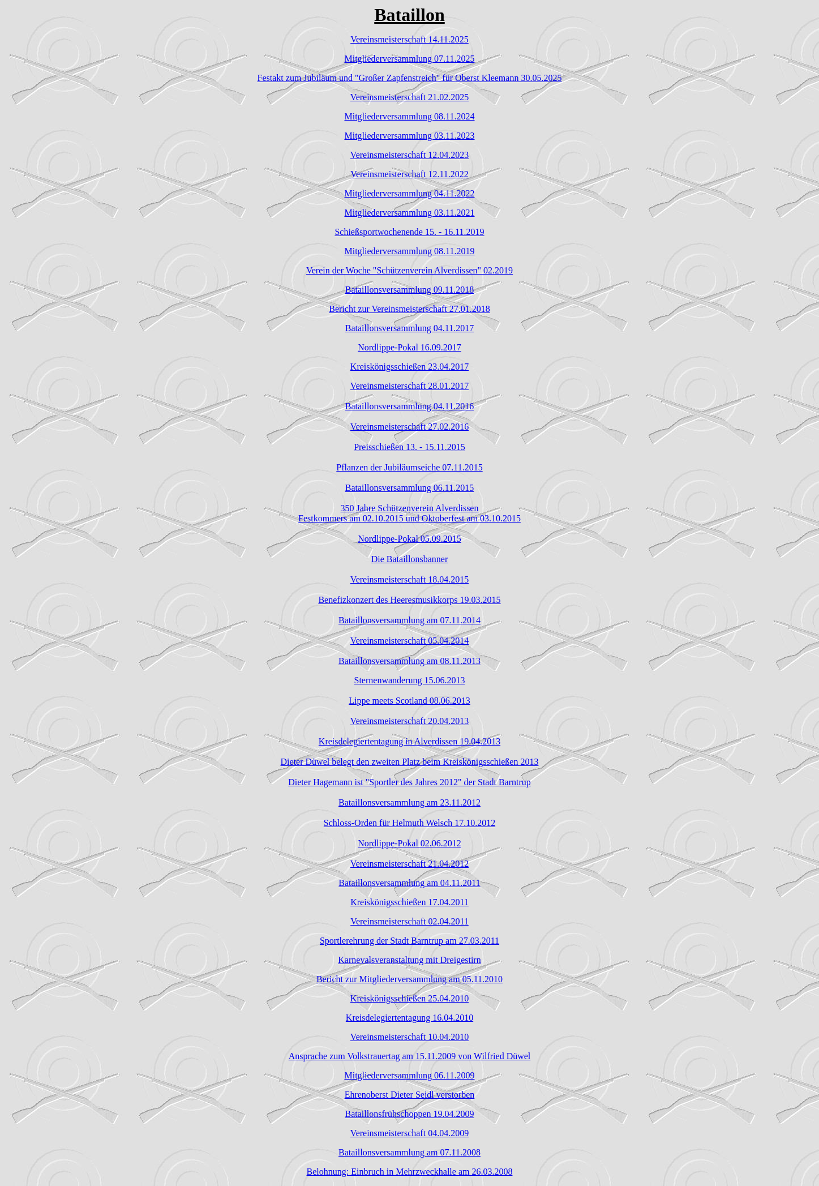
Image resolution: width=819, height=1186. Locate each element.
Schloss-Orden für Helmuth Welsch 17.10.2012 (409, 823)
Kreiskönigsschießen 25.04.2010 (409, 998)
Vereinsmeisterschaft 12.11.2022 (409, 174)
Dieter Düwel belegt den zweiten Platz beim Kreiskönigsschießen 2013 (410, 762)
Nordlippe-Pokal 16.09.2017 (409, 347)
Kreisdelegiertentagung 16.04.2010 (409, 1017)
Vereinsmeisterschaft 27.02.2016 (409, 426)
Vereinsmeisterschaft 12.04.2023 (409, 155)
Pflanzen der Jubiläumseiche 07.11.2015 (409, 467)
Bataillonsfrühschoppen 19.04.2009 (409, 1114)
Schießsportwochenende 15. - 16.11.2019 (409, 232)
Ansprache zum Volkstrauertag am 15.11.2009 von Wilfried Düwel (410, 1056)
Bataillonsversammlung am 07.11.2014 (409, 620)
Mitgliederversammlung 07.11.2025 (409, 58)
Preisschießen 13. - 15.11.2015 (409, 447)
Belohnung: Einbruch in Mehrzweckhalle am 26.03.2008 (410, 1171)
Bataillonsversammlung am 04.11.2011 (409, 883)
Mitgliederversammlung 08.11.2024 (409, 116)
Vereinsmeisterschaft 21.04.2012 (409, 863)
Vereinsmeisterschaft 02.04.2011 (409, 921)
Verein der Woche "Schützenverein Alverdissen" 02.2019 (409, 270)
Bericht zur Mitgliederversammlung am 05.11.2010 (409, 979)
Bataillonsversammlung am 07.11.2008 (409, 1152)
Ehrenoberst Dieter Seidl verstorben (410, 1094)
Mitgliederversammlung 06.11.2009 (409, 1075)
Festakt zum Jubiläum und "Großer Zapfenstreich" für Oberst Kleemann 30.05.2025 (410, 78)
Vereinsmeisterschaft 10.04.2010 (409, 1037)
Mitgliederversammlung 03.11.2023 (409, 135)
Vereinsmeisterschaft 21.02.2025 (409, 97)
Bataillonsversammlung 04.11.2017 (409, 328)
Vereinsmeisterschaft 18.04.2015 (409, 579)
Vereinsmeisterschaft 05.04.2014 (409, 640)
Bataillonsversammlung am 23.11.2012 (409, 802)
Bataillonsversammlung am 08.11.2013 (409, 661)
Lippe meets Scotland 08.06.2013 (409, 700)
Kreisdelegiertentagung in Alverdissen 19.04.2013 (409, 741)
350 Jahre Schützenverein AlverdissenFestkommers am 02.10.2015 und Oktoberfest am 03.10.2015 (409, 513)
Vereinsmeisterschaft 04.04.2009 (409, 1133)
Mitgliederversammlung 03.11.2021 (409, 212)
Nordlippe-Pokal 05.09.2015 (409, 538)
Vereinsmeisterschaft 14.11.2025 (409, 39)
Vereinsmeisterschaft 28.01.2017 (409, 386)
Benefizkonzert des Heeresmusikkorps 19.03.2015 (409, 600)
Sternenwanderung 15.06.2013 (409, 680)
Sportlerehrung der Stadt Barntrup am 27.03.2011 (409, 940)
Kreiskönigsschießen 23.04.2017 (409, 366)
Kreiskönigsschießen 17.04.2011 (409, 902)
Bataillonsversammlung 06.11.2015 (409, 488)
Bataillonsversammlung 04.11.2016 (409, 406)
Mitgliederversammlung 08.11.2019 (409, 251)
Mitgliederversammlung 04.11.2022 (409, 193)
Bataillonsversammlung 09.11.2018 (409, 289)
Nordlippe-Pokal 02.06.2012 (409, 843)
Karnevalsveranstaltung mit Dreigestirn (409, 960)
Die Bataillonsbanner (409, 559)
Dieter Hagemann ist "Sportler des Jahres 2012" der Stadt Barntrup (409, 782)
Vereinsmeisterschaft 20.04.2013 (409, 721)
